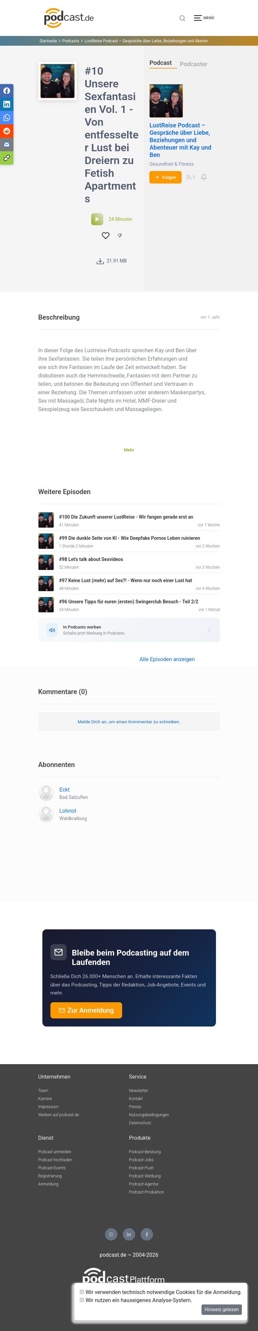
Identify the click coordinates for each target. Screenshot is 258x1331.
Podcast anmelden (54, 1152)
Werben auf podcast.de (58, 1115)
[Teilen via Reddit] (6, 131)
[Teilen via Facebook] (6, 90)
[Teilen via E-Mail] (6, 144)
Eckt (65, 790)
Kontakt (136, 1098)
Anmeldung (48, 1184)
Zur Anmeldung (86, 1010)
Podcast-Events (52, 1168)
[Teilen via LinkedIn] (6, 104)
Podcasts (70, 41)
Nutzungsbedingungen (149, 1115)
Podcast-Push (141, 1168)
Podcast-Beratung (145, 1152)
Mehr (129, 449)
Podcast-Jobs (141, 1160)
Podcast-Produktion (146, 1192)
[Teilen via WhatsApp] (6, 117)
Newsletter (138, 1090)
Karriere (45, 1098)
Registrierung (50, 1176)
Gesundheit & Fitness (171, 164)
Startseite (48, 41)
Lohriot (68, 811)
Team (43, 1090)
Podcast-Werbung (145, 1176)
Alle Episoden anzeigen (167, 659)
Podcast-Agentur (144, 1184)
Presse (135, 1106)
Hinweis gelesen (222, 1309)
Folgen (165, 177)
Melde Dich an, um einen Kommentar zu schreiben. (129, 721)
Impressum (48, 1106)
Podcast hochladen (55, 1160)
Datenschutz (140, 1123)
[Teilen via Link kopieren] (6, 158)
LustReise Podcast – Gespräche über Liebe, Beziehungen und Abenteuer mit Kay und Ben (180, 140)
